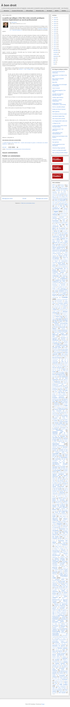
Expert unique (65, 402)
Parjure (64, 536)
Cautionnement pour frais (58, 236)
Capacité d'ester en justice (62, 232)
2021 (55, 27)
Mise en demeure (61, 504)
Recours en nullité (64, 602)
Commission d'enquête (56, 267)
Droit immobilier (60, 373)
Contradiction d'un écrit (62, 287)
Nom (61, 509)
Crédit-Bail (61, 309)
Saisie (63, 649)
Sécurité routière (56, 656)
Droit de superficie (62, 366)
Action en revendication (56, 201)
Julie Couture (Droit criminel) (58, 118)
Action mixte (64, 201)
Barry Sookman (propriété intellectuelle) (58, 79)
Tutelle (65, 680)
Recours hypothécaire (60, 605)
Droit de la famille (64, 362)
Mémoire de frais (59, 502)
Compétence (55, 271)
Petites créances (58, 546)
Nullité (54, 516)
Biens (53, 229)
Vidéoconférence (62, 691)
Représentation (55, 625)
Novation (54, 514)
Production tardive (59, 579)
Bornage (64, 231)
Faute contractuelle (56, 410)
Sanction (60, 652)
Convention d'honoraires (56, 305)
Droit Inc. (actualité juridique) (58, 106)
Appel (56, 211)
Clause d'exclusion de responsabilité (60, 250)
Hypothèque (59, 430)
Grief (63, 425)
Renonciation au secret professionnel (14, 149)
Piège (53, 547)
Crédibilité (54, 309)
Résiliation (63, 626)
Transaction (65, 679)
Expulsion (55, 405)
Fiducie (65, 413)
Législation (64, 479)
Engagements (57, 381)
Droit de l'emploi (56, 357)
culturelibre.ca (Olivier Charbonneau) (57, 100)
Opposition (54, 526)
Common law (65, 267)
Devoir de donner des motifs (60, 332)
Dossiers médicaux (57, 348)
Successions (61, 668)
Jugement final (56, 475)
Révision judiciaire (63, 648)
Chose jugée (55, 244)
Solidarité (66, 662)
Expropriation (65, 404)
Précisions (63, 556)
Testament (54, 676)
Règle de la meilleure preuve (59, 614)
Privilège (61, 573)
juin (54, 62)
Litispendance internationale (58, 493)
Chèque (64, 243)
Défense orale (59, 316)
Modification (54, 507)
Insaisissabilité (63, 448)
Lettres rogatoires (62, 482)
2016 (55, 37)
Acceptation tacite (56, 191)
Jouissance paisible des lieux (61, 473)
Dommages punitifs (56, 347)
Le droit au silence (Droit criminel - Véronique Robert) (59, 126)
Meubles (66, 502)
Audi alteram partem (60, 219)
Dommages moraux (60, 346)
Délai (62, 317)
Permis (53, 540)
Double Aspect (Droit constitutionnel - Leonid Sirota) (59, 104)
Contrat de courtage (62, 292)
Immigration (54, 435)
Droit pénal (54, 377)
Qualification (54, 590)
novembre (56, 52)
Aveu (64, 220)
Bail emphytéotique (62, 227)
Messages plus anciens (42, 198)
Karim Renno (14, 22)
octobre (55, 54)
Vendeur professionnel (61, 686)
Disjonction (63, 338)
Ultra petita (54, 682)
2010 (55, 48)
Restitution (64, 644)
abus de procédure (63, 189)
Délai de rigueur (58, 321)
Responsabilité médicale (58, 641)
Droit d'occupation (55, 356)
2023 (55, 23)
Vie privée (54, 692)
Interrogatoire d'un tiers (58, 460)
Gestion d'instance (61, 424)
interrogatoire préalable (60, 464)
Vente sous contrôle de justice (59, 688)
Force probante (64, 415)
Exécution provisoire (63, 401)
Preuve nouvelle (64, 569)
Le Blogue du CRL (56, 123)
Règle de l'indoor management (59, 612)
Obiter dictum (63, 517)
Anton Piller (65, 210)
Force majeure (56, 415)
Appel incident (63, 213)
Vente (53, 687)
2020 (55, 29)
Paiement (61, 534)
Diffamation (55, 335)
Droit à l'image (65, 348)
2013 (55, 42)
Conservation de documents (58, 285)
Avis (55, 223)
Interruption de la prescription (59, 466)
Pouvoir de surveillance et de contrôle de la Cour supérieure (60, 552)
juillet (55, 60)
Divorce (53, 341)
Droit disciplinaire (62, 368)
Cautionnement (61, 235)
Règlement (54, 615)
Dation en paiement (57, 310)
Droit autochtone (57, 351)
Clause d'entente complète (57, 249)
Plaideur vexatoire (59, 547)
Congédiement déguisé (60, 280)
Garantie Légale (58, 422)
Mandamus (64, 497)
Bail (60, 224)
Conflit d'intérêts (61, 277)
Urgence (66, 682)
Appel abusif (65, 211)
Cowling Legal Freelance (57, 97)
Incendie (64, 437)
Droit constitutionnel (58, 352)
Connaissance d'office (56, 282)
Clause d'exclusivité (56, 252)
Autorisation (55, 221)
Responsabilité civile (58, 631)
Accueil (24, 198)
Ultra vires (60, 682)
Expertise (56, 404)
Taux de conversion (62, 674)
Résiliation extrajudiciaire (58, 627)
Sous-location (55, 664)
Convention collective (63, 303)
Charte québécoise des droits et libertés (60, 241)
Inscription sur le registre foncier (61, 451)
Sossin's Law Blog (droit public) (59, 150)
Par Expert (49, 10)
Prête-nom (63, 566)
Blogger (42, 704)
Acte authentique (60, 194)
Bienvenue (6, 10)
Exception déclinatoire (58, 397)
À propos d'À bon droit (17, 10)
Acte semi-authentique (62, 197)
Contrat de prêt (62, 294)
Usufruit (61, 683)
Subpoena (66, 665)
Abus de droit (55, 187)
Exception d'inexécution (58, 396)
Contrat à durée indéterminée (59, 288)
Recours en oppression (61, 604)
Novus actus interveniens (62, 514)
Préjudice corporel (64, 557)
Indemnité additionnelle (57, 438)
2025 (55, 19)
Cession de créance (56, 237)
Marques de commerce (57, 501)
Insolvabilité (55, 453)
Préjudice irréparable (60, 558)
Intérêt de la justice (57, 455)
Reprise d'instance (64, 625)
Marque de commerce (58, 500)
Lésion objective (60, 480)
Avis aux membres (61, 223)
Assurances (55, 218)
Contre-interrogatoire (58, 300)
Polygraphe (63, 549)
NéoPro (57, 10)
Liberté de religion (64, 487)
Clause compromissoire (58, 247)
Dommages (57, 344)
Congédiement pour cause (58, 281)
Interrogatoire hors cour (58, 462)
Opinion (64, 525)
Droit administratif (64, 350)
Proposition (54, 583)
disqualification (55, 340)
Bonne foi (56, 231)
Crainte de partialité (62, 308)
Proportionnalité (61, 581)
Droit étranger (61, 371)
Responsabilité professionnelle (60, 642)
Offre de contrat (57, 525)
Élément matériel (60, 380)
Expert (56, 402)
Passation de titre (57, 538)
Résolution (62, 630)
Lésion (53, 480)
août (55, 58)
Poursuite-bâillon (56, 551)
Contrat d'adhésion (63, 289)
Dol (60, 342)
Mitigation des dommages (58, 506)
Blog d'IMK (54, 82)
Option (59, 526)
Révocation (57, 649)
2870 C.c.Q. (55, 184)
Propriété (60, 583)
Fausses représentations (60, 409)
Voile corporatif (62, 692)
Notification (64, 513)
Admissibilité (59, 204)
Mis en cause (56, 503)
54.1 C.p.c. (61, 186)
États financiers (61, 392)
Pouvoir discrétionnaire (60, 554)
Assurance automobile (58, 217)
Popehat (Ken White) (57, 139)
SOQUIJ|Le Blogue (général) (58, 148)
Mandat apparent (62, 498)
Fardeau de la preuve (63, 408)
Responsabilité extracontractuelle (59, 639)
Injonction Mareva (56, 447)
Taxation (54, 675)
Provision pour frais (63, 586)
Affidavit (66, 204)
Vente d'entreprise (62, 687)
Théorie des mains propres (60, 677)
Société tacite (56, 662)
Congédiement (64, 278)
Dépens (54, 328)
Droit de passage (59, 365)
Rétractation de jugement (58, 645)
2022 (55, 25)
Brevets (53, 232)
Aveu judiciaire (65, 222)
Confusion (54, 278)
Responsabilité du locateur (60, 638)
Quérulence (63, 591)
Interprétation (64, 457)
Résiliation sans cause (56, 628)
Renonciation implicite (58, 621)
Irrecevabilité (57, 470)
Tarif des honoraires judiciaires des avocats (60, 672)
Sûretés (54, 669)
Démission (56, 327)
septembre (56, 56)
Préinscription (55, 557)
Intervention (55, 468)
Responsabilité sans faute (60, 643)
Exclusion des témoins (57, 399)
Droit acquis (56, 350)
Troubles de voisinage (59, 680)
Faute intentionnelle (62, 412)
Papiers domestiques (62, 535)
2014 (55, 40)
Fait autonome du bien (59, 407)
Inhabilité (63, 442)
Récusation (62, 608)
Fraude (55, 420)
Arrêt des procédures (64, 214)
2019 (55, 31)
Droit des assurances (57, 367)
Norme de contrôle (60, 512)
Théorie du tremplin (56, 679)
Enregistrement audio (61, 383)
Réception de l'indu (58, 598)
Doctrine (59, 341)
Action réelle (54, 203)
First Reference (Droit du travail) (59, 114)
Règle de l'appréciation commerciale (59, 611)
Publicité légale (63, 589)
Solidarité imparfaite (60, 663)
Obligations (60, 524)
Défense (58, 314)
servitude (64, 657)
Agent (56, 206)
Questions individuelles (56, 595)
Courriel (64, 306)
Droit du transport (56, 370)
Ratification (64, 597)
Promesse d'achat (56, 580)
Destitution (55, 331)
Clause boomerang (62, 245)
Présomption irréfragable (58, 564)
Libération (64, 485)
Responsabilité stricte (56, 644)
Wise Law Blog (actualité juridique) (60, 152)
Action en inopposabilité (59, 200)
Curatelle (66, 309)
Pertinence (65, 545)
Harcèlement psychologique (60, 427)
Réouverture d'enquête (57, 622)
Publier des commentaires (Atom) (28, 203)
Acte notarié (59, 195)
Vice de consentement (57, 690)
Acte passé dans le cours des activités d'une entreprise (60, 196)
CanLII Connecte (56, 88)
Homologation (55, 429)
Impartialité (62, 436)
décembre (56, 50)
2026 (55, 17)
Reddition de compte (56, 609)
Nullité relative (55, 517)
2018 (55, 33)
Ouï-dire (60, 531)
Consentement (63, 283)
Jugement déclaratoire (58, 474)
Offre (67, 524)
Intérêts (60, 456)
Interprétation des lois (60, 459)
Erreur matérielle (58, 391)
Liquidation (61, 491)
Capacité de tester (58, 233)
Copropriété (65, 305)
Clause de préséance (64, 259)
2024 (55, 21)
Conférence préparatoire (62, 274)
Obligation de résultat (56, 522)
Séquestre (64, 656)
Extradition (61, 405)
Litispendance (62, 492)
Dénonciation (63, 327)
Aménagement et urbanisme (58, 207)
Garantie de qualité (63, 421)
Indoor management (58, 441)
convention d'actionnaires (60, 304)
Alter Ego (62, 206)
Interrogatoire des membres (58, 461)
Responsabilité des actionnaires (59, 632)
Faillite (66, 405)
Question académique (56, 592)
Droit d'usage (63, 356)
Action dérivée (55, 198)
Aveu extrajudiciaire (56, 222)
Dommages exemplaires (62, 345)
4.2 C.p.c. (62, 184)
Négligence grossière (60, 508)
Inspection (64, 453)
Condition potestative (56, 273)
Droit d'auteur (63, 355)
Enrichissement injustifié (57, 385)
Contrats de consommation (62, 299)
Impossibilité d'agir (56, 437)
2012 (55, 44)
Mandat (54, 498)
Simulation (57, 659)
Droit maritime (54, 375)
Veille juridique (29, 10)
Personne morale (61, 543)
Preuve (54, 568)
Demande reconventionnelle (61, 323)
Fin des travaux (65, 414)
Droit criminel (65, 354)
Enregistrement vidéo (58, 384)
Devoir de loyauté (58, 333)
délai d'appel (59, 318)
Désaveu (63, 328)
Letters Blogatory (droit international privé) (57, 133)
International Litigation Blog (58, 116)
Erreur (61, 389)
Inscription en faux (63, 449)
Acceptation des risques (61, 190)
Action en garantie (64, 198)
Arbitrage (54, 214)
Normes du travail (56, 513)
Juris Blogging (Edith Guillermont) (59, 121)
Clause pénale (61, 263)
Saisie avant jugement (57, 651)
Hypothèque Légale (57, 431)
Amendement (55, 208)
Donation (66, 347)
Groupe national (59, 426)
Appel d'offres (56, 213)
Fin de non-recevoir (56, 414)
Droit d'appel (56, 355)
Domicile (66, 342)
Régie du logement (62, 610)
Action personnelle (62, 202)
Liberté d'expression (58, 486)
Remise (63, 617)
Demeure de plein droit (63, 326)
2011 (55, 46)
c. (26, 69)
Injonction (55, 444)
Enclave (66, 380)
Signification (65, 658)
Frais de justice (65, 419)
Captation (66, 233)
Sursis (62, 669)
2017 (55, 35)
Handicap (66, 426)
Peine (56, 539)
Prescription (55, 561)
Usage (56, 683)
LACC (58, 479)
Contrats (65, 297)
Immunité (60, 435)
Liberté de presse (55, 487)
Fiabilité (60, 413)
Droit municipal (62, 375)
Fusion (61, 420)
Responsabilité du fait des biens (62, 637)
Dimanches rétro (40, 10)
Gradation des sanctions (56, 425)
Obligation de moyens (61, 521)
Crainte (53, 308)
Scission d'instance (61, 653)
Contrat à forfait (55, 289)
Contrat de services (57, 295)
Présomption (62, 562)
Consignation (54, 286)
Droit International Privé (58, 374)
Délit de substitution (64, 322)
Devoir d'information (63, 331)
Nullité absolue (62, 516)
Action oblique (55, 202)
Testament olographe (63, 676)
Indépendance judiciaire (63, 440)
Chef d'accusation (58, 243)
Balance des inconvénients (58, 228)
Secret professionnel (26, 149)
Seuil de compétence (56, 658)
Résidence (56, 626)
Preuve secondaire (58, 570)
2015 (55, 38)
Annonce (66, 208)
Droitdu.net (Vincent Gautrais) (59, 109)
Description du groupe (56, 329)
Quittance (64, 595)
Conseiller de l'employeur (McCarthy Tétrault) (58, 94)
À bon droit (8, 5)
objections (55, 519)
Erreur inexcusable (63, 390)
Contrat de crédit (56, 293)
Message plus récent (7, 198)
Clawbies (64, 10)
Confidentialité (55, 276)
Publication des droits (58, 587)
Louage (59, 497)
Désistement (65, 329)
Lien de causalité (58, 489)
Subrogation (56, 667)
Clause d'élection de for (58, 248)
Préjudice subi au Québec (58, 560)
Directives (63, 336)
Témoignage (62, 675)
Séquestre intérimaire (56, 657)
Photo (65, 546)
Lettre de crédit (60, 481)
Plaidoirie (66, 547)
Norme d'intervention (63, 511)
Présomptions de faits (57, 565)
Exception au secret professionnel (59, 395)
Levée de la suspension (57, 483)
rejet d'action (61, 615)
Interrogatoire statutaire (61, 465)
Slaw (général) (55, 142)
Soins (61, 662)
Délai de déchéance (63, 320)
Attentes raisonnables (64, 218)
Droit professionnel (63, 377)
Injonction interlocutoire (58, 445)
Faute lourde (54, 413)
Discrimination (55, 337)
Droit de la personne (58, 364)
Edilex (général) (55, 111)
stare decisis (63, 664)
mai (54, 64)
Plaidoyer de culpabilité (59, 548)
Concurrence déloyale (58, 272)
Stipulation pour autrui (57, 665)
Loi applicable (58, 495)
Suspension (55, 670)
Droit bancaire (65, 351)
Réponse (63, 623)
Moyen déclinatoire (63, 507)
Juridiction (59, 477)
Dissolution (64, 340)
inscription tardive (60, 452)
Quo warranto (55, 596)
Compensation (63, 269)
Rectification (54, 606)
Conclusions (63, 271)
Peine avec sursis (62, 539)
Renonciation (55, 619)
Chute (62, 244)
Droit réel (58, 378)
